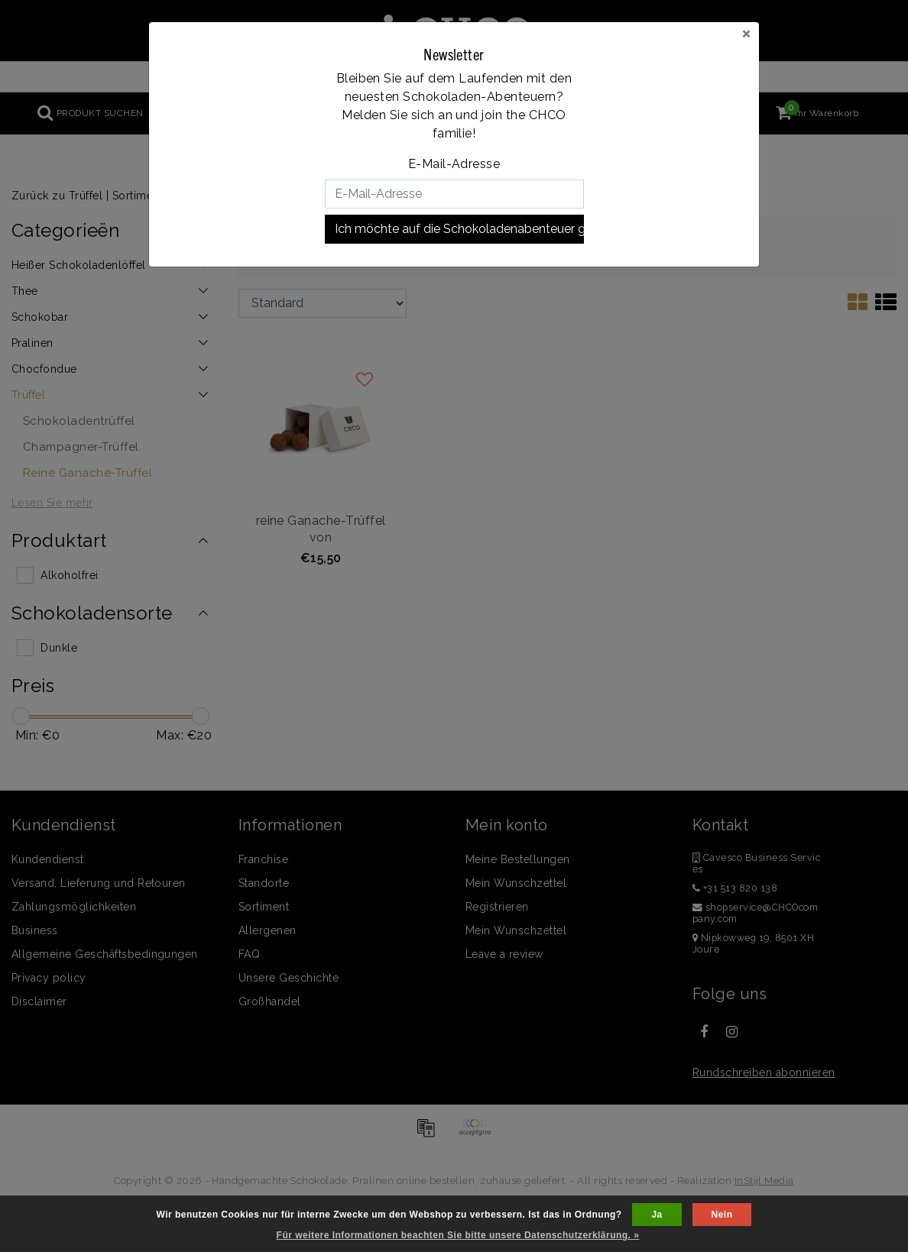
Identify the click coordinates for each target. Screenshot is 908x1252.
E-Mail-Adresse (454, 164)
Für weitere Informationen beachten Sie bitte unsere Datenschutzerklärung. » (458, 1235)
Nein (722, 1214)
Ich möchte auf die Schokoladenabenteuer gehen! (459, 229)
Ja (656, 1214)
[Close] (746, 33)
